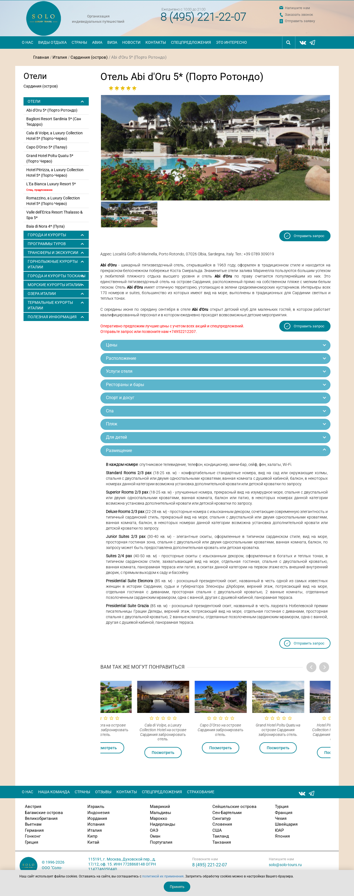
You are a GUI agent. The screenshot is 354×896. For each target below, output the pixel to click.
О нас (27, 42)
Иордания (97, 818)
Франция (283, 812)
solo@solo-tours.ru (285, 864)
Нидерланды (162, 824)
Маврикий (160, 806)
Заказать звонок (299, 14)
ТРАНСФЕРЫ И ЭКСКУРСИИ (53, 252)
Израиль (95, 806)
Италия (60, 57)
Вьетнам (33, 824)
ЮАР (279, 830)
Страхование (200, 792)
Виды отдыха (52, 42)
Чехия (281, 818)
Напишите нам (297, 8)
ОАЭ (154, 830)
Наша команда (54, 792)
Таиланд (220, 836)
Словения (222, 824)
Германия (34, 830)
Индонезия (98, 812)
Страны (79, 42)
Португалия (161, 842)
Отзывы (103, 792)
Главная (41, 57)
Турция (281, 806)
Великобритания (41, 818)
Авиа (97, 42)
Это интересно (231, 42)
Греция (31, 842)
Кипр (92, 836)
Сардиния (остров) (89, 57)
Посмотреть (129, 748)
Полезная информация (52, 317)
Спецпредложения (191, 42)
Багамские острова (44, 812)
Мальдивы (160, 812)
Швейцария (286, 824)
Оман (155, 836)
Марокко (158, 818)
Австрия (33, 806)
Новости (131, 42)
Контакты (155, 42)
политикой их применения (163, 876)
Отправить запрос (309, 236)
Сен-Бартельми (227, 812)
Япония (282, 836)
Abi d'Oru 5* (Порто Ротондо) (51, 110)
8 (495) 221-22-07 (203, 17)
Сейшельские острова (234, 806)
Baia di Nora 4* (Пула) (45, 226)
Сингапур (221, 818)
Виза (112, 42)
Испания (96, 824)
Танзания (221, 842)
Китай (93, 842)
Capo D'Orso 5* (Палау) (46, 147)
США (217, 830)
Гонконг (33, 836)
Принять (177, 887)
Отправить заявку (300, 21)
